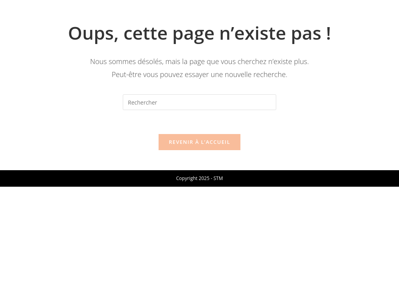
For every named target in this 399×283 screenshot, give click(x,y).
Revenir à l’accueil (199, 141)
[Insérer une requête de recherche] (199, 102)
